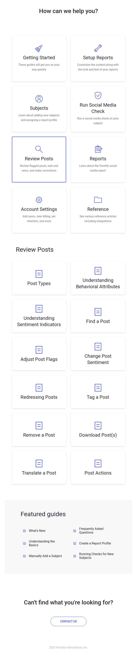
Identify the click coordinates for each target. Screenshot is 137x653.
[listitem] (39, 58)
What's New (34, 531)
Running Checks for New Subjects (93, 556)
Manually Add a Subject (42, 556)
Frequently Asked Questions (88, 530)
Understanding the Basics (39, 543)
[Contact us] (68, 621)
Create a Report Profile (92, 543)
